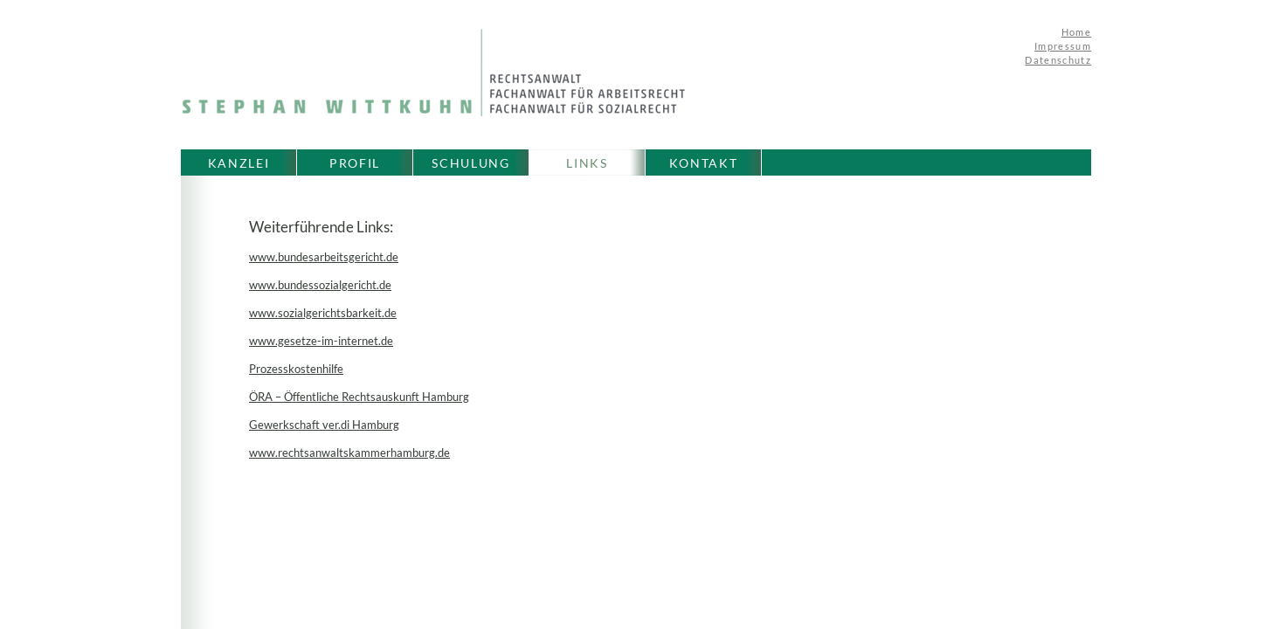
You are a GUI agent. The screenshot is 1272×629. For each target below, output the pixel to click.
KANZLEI (239, 163)
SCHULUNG (470, 163)
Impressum (1062, 46)
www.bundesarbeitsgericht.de (323, 257)
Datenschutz (1058, 60)
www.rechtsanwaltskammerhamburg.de (349, 453)
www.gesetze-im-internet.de (321, 341)
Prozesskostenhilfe (296, 369)
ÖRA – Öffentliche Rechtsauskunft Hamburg (359, 397)
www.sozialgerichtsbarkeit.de (323, 313)
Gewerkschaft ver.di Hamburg (324, 425)
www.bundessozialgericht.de (320, 285)
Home (1076, 32)
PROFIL (354, 163)
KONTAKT (703, 163)
